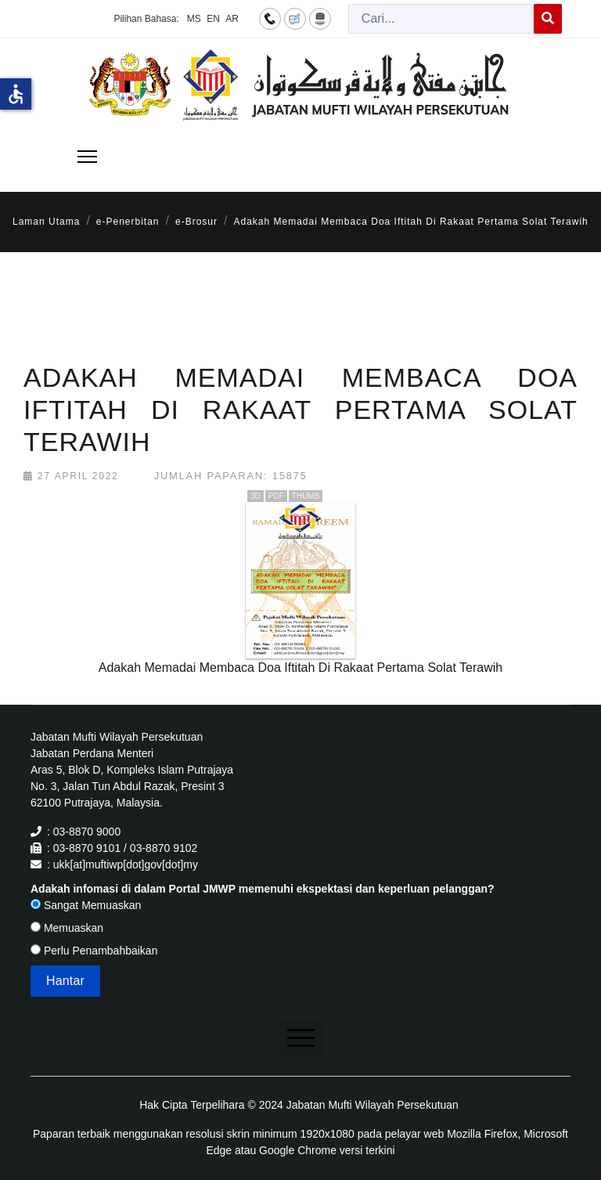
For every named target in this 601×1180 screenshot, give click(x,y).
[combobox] (441, 19)
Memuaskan (67, 928)
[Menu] (87, 156)
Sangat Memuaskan (86, 905)
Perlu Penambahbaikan (94, 950)
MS (194, 18)
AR (232, 18)
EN (213, 18)
